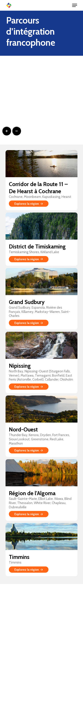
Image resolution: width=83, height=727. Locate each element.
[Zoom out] (16, 131)
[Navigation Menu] (74, 5)
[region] (41, 100)
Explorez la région (28, 203)
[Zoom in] (6, 131)
